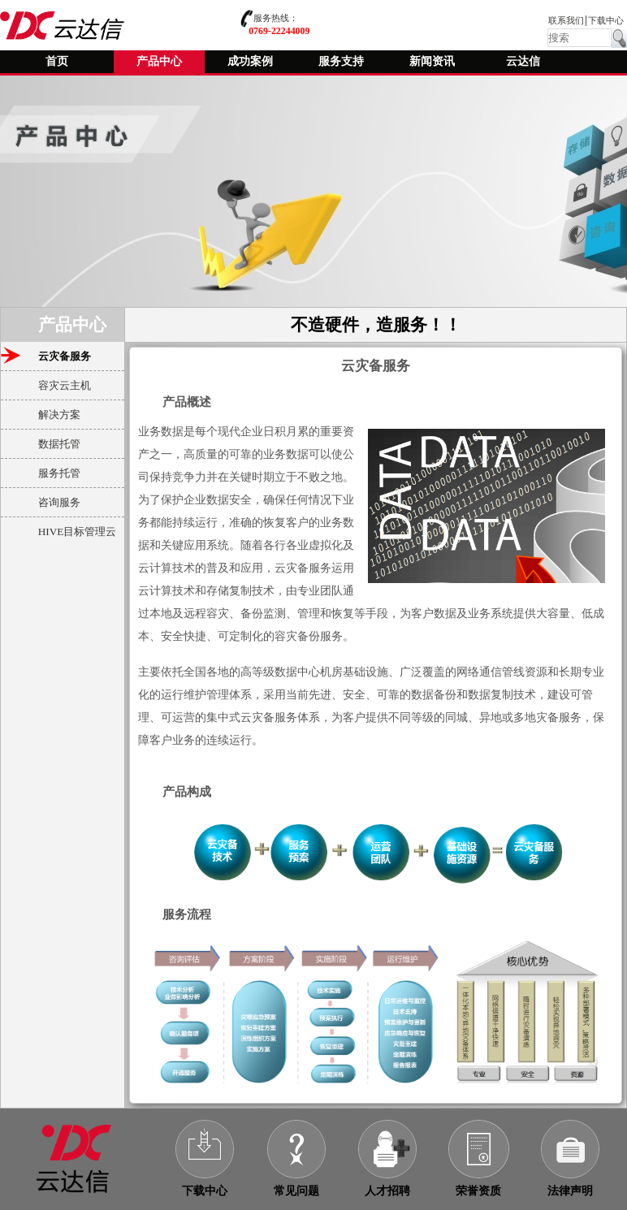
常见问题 (296, 1191)
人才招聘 (387, 1191)
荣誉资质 (478, 1191)
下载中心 (606, 20)
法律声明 (570, 1191)
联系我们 (566, 20)
